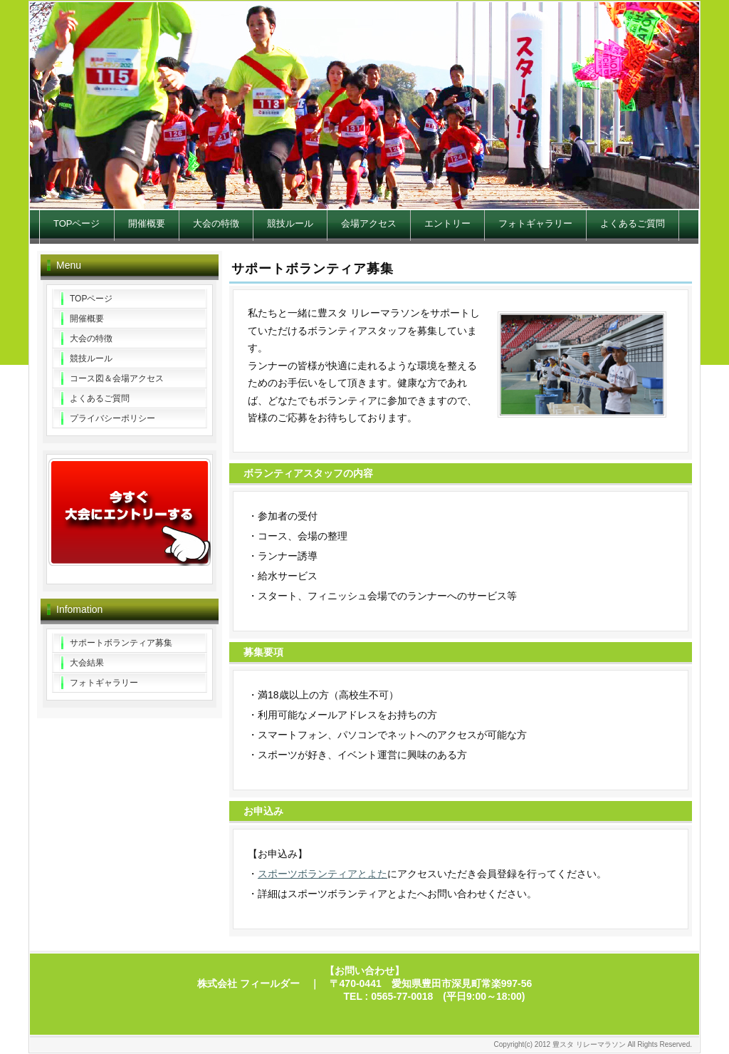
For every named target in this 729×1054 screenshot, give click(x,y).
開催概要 (146, 223)
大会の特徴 (216, 223)
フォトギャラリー (535, 223)
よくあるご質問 (632, 223)
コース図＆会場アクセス (117, 378)
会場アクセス (369, 223)
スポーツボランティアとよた (322, 873)
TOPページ (76, 223)
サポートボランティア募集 (121, 643)
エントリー (447, 223)
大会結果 (87, 663)
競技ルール (290, 223)
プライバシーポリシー (112, 418)
